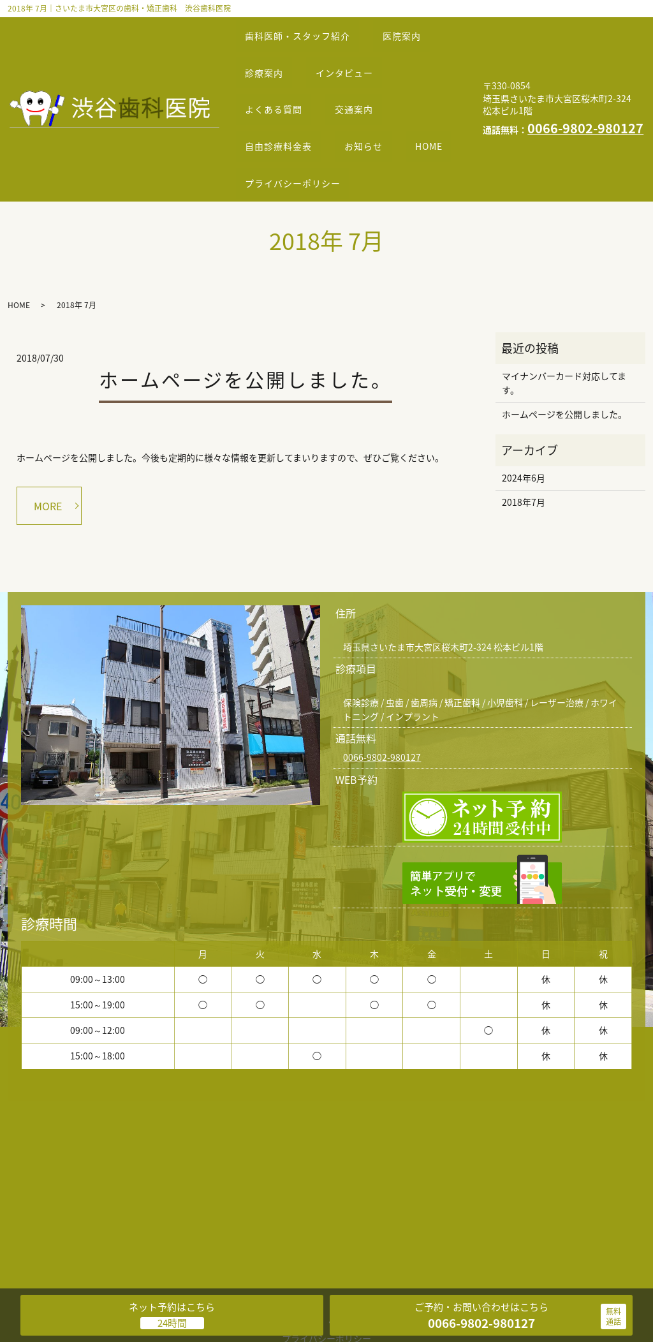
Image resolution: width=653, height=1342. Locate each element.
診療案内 (268, 53)
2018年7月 (523, 437)
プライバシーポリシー (365, 125)
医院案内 (414, 28)
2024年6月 (523, 414)
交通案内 (367, 77)
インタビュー (357, 53)
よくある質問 (278, 77)
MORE (48, 441)
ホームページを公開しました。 (245, 314)
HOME (263, 125)
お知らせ (376, 100)
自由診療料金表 (282, 100)
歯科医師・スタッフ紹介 (302, 28)
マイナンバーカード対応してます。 (564, 318)
